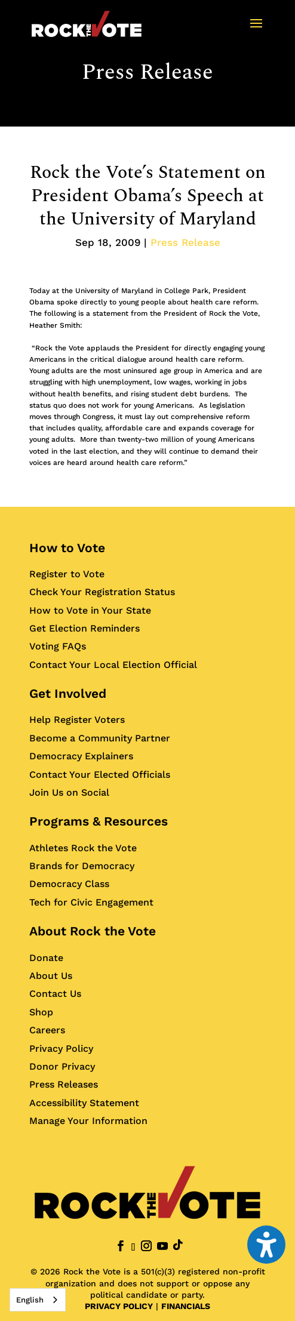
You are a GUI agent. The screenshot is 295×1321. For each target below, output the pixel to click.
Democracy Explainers (81, 756)
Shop (41, 1012)
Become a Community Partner (99, 738)
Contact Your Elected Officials (99, 774)
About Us (50, 975)
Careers (47, 1030)
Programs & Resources (98, 821)
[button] (256, 31)
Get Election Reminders (84, 628)
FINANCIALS (185, 1306)
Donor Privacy (62, 1066)
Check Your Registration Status (102, 592)
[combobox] (38, 1299)
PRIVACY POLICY (119, 1306)
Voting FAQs (57, 646)
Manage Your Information (88, 1120)
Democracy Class (69, 883)
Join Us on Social (69, 792)
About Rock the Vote (92, 930)
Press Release (147, 72)
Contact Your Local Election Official (113, 664)
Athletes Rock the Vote (83, 848)
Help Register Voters (77, 719)
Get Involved (67, 693)
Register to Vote (67, 574)
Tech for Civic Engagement (91, 902)
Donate (46, 957)
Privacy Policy (61, 1048)
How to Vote (67, 547)
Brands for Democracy (81, 866)
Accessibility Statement (84, 1102)
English (30, 1299)
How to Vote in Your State (90, 610)
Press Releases (63, 1084)
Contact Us (55, 993)
